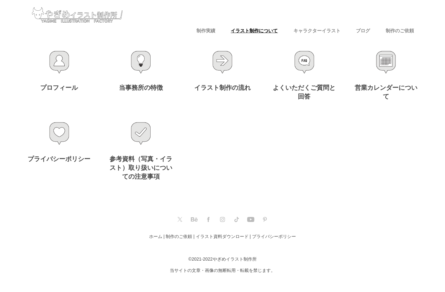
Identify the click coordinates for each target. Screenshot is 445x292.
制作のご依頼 (400, 30)
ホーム (155, 236)
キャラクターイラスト (316, 30)
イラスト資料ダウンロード (222, 236)
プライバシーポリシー (274, 236)
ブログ (363, 30)
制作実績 (205, 30)
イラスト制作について (254, 30)
